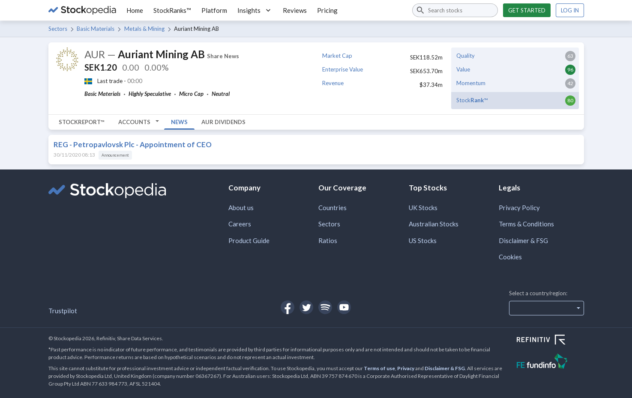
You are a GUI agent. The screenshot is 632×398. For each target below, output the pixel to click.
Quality (465, 55)
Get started (526, 10)
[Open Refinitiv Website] (550, 341)
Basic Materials (95, 28)
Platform (214, 10)
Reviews (295, 10)
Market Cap (337, 55)
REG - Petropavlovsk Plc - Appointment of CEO (133, 144)
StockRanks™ (172, 10)
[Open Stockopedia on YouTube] (344, 307)
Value (463, 69)
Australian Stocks (433, 224)
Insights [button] (255, 10)
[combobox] (455, 10)
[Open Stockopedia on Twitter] (306, 307)
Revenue (333, 83)
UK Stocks (423, 207)
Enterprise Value (342, 69)
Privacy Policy (519, 207)
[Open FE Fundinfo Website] (550, 362)
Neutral (221, 93)
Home (134, 10)
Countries (332, 207)
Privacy (405, 368)
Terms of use (379, 368)
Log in (570, 10)
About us (241, 207)
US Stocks (423, 240)
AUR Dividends (223, 122)
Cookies (510, 257)
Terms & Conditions (526, 224)
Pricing (327, 10)
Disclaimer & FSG (523, 240)
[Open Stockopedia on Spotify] (325, 307)
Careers (239, 224)
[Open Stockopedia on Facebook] (287, 307)
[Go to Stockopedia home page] (82, 10)
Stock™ (472, 100)
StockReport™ (82, 122)
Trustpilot (62, 311)
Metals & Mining (144, 28)
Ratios (327, 240)
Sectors (57, 28)
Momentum (470, 83)
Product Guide (249, 240)
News (179, 122)
